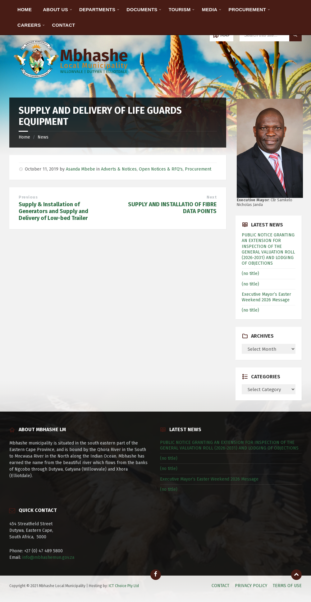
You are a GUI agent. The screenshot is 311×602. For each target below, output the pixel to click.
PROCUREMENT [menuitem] (247, 9)
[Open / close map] (221, 35)
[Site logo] (71, 85)
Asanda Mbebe (80, 169)
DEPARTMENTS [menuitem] (97, 9)
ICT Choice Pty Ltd (124, 586)
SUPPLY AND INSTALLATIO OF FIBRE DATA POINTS (172, 208)
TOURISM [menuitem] (180, 9)
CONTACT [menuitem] (63, 25)
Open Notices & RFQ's (161, 169)
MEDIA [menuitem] (209, 9)
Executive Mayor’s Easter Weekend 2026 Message (266, 297)
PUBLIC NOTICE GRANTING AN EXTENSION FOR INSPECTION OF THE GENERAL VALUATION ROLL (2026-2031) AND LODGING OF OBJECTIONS (268, 249)
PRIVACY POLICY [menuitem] (251, 585)
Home (24, 137)
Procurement (198, 169)
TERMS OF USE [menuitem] (287, 585)
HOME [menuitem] (24, 9)
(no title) (250, 273)
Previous (28, 197)
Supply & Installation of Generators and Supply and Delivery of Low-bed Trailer (53, 211)
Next (212, 197)
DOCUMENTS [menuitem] (141, 9)
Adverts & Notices (119, 169)
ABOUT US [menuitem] (55, 9)
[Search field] (271, 35)
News (43, 137)
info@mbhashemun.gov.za (48, 557)
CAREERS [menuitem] (29, 25)
